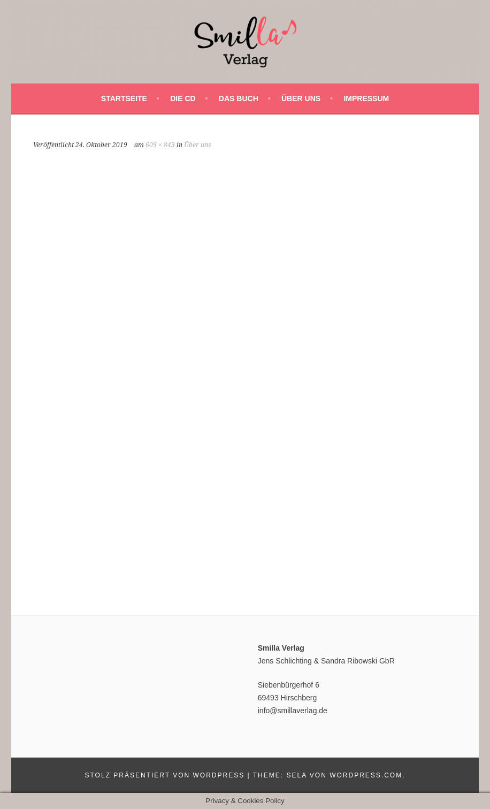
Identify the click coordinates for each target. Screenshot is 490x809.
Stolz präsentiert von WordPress (164, 775)
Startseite (124, 98)
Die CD (182, 98)
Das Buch (238, 98)
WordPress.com (366, 775)
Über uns (300, 98)
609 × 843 (160, 145)
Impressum (366, 98)
